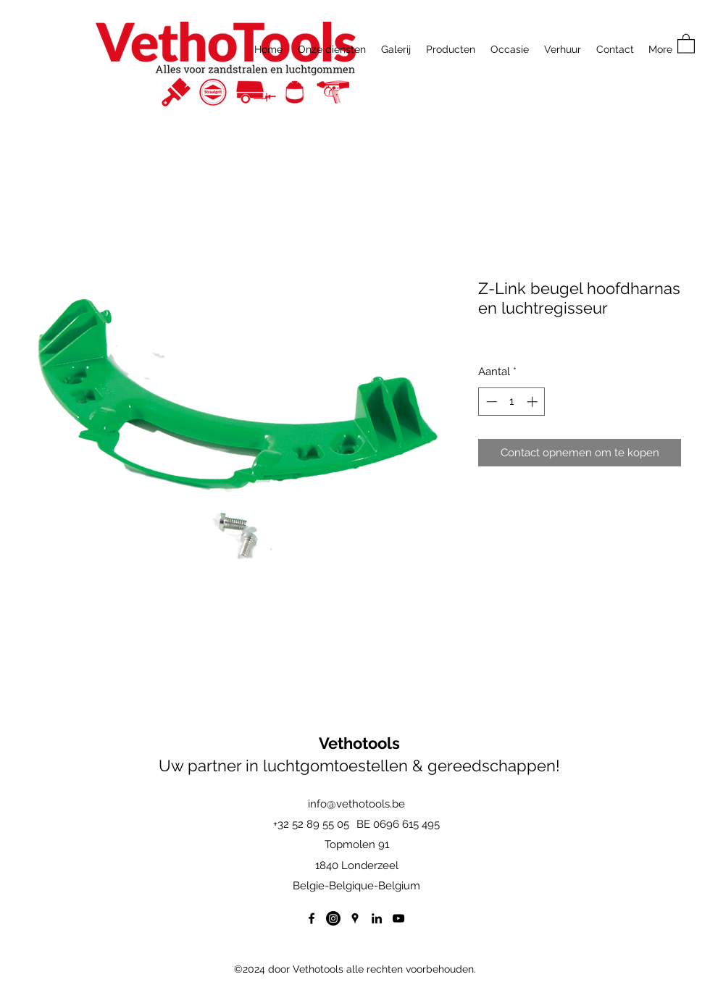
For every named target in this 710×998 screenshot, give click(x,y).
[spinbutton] (512, 401)
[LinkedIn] (376, 918)
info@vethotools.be (356, 803)
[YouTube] (398, 918)
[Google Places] (355, 918)
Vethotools (359, 743)
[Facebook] (311, 918)
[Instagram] (333, 918)
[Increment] (533, 401)
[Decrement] (490, 401)
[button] (686, 43)
